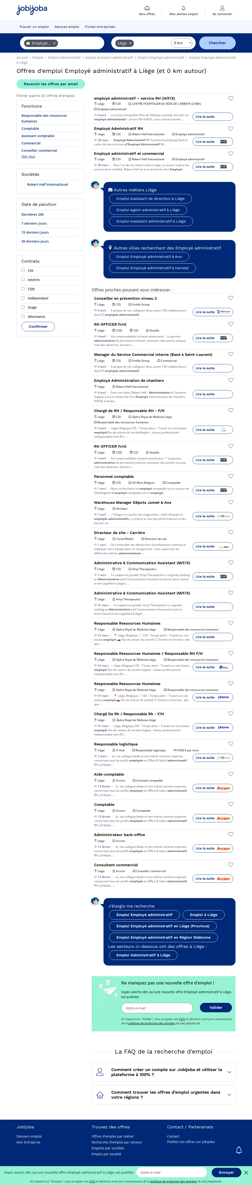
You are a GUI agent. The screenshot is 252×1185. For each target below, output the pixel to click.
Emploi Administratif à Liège (143, 955)
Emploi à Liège (203, 914)
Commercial (31, 143)
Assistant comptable (37, 136)
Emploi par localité (106, 1154)
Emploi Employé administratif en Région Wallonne (163, 937)
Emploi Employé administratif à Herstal (152, 268)
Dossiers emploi (29, 1136)
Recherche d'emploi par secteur (117, 1142)
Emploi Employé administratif (144, 914)
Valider (216, 1007)
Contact (173, 1136)
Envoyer (226, 1172)
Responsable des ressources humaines (44, 118)
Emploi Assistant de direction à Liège (150, 198)
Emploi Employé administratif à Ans (149, 256)
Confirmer (38, 326)
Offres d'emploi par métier (113, 1136)
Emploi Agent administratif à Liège (148, 210)
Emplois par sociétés (108, 1148)
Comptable (30, 128)
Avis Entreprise (28, 1142)
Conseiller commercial (39, 150)
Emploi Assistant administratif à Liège (151, 221)
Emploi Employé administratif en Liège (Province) (162, 926)
